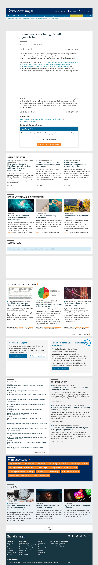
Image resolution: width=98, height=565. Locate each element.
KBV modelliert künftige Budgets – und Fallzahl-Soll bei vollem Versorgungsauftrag (26, 400)
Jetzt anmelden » (18, 356)
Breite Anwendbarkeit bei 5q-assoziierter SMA (76, 304)
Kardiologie (43, 468)
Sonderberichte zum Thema (21, 284)
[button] (88, 11)
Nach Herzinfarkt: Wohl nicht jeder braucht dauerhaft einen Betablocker (48, 164)
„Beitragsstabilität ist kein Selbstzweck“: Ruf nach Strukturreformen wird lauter (22, 414)
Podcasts (39, 16)
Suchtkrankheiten (38, 119)
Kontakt (21, 553)
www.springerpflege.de (57, 545)
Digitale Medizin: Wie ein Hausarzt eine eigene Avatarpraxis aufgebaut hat (25, 386)
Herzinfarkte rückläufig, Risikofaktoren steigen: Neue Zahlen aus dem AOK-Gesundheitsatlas (19, 167)
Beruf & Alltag (52, 464)
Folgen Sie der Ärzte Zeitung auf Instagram (77, 507)
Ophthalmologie (42, 472)
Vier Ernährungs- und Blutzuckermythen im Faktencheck (24, 410)
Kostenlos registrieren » (38, 356)
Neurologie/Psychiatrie (27, 121)
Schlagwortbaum (24, 543)
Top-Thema (41, 464)
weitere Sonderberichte (81, 334)
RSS (39, 554)
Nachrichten (12, 16)
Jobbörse (9, 554)
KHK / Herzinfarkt (25, 119)
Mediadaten (41, 543)
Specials (46, 16)
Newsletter (41, 553)
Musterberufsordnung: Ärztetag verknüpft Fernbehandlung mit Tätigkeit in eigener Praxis (26, 438)
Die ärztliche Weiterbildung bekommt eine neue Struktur (24, 434)
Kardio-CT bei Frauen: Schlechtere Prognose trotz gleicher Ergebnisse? (75, 164)
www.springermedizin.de (57, 543)
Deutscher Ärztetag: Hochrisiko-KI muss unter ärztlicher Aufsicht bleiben (27, 443)
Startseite (10, 543)
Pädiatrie (60, 119)
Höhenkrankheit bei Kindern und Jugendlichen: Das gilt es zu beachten (25, 419)
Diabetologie (75, 464)
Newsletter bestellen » (60, 369)
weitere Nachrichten (41, 452)
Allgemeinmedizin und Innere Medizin (22, 464)
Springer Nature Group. (45, 562)
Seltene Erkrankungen (41, 476)
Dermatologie (64, 464)
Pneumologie (54, 472)
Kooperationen (56, 16)
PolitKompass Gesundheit (70, 472)
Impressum (22, 551)
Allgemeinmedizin (50, 119)
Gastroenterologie (30, 468)
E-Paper (40, 551)
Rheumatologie (26, 476)
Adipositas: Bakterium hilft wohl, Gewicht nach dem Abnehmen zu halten (26, 395)
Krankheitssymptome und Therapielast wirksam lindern (19, 304)
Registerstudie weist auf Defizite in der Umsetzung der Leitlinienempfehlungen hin (49, 307)
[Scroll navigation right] (90, 16)
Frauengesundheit (15, 468)
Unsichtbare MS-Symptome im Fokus (76, 217)
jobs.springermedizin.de (57, 547)
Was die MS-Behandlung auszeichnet (46, 217)
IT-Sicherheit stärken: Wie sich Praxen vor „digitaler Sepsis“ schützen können (25, 448)
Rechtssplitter (14, 476)
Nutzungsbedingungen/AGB (27, 545)
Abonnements (42, 549)
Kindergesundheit (56, 468)
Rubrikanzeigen (43, 547)
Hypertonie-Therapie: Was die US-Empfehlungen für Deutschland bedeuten (19, 508)
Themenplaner (42, 545)
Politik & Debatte (76, 16)
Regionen (66, 16)
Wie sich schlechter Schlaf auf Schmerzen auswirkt (47, 507)
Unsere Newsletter (18, 460)
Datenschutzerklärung (26, 547)
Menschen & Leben (70, 468)
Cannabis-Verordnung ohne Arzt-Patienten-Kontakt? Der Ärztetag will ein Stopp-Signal (27, 429)
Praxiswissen (29, 16)
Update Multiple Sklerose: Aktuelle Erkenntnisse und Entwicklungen (19, 218)
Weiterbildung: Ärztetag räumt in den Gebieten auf (22, 391)
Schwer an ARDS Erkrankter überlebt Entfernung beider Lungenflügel (70, 408)
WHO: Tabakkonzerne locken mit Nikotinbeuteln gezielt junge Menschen (26, 405)
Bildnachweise (23, 554)
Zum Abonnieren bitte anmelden (49, 144)
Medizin (21, 16)
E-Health (85, 464)
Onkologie (30, 472)
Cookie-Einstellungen (25, 549)
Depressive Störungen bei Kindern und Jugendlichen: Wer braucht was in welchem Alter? (27, 424)
